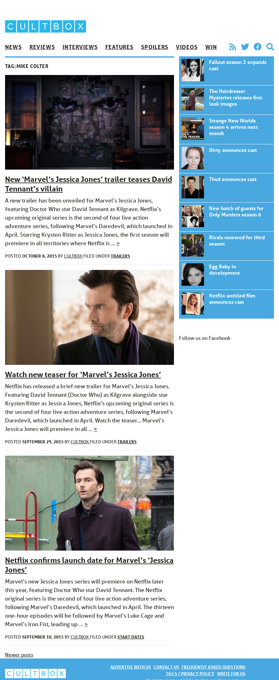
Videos (186, 46)
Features (119, 46)
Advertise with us (130, 667)
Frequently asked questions (213, 667)
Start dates (130, 637)
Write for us (231, 674)
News (13, 46)
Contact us (166, 667)
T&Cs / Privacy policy (190, 674)
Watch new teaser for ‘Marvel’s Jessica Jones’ (83, 374)
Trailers (120, 256)
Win (211, 46)
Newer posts (19, 654)
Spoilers (154, 46)
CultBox (73, 256)
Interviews (80, 46)
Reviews (42, 46)
